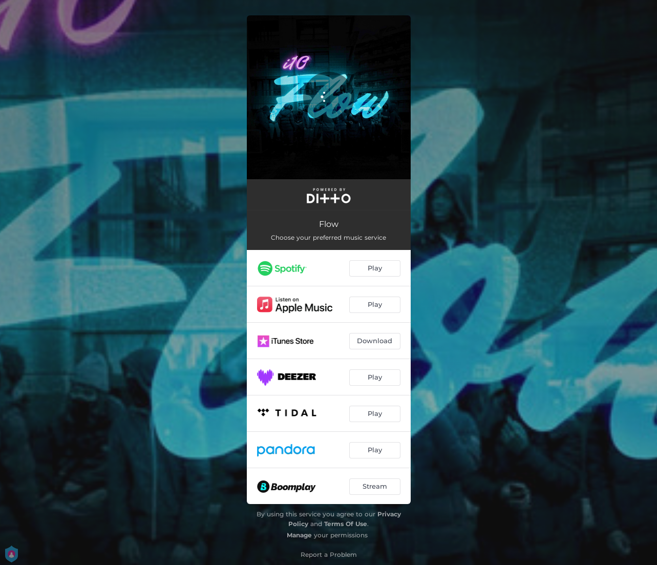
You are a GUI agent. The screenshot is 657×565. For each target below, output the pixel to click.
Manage (299, 535)
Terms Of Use (345, 524)
